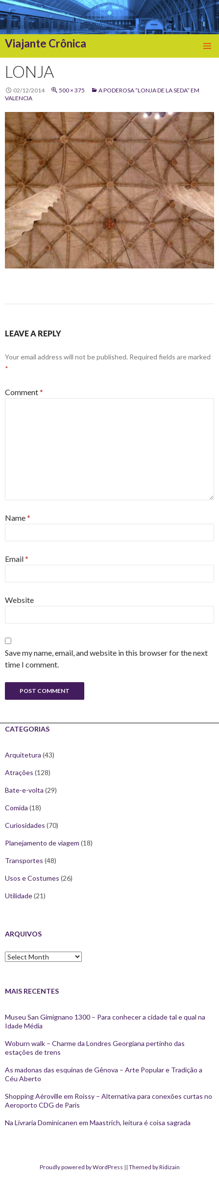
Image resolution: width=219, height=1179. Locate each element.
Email (16, 558)
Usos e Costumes (32, 878)
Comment (24, 392)
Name (17, 517)
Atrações (19, 772)
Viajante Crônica (45, 43)
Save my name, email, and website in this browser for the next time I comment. (106, 658)
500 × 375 (72, 90)
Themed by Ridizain (154, 1167)
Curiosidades (25, 825)
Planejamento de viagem (42, 843)
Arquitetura (23, 755)
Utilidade (18, 895)
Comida (16, 807)
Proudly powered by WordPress (81, 1167)
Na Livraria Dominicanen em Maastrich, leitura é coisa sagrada (98, 1122)
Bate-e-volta (24, 790)
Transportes (24, 860)
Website (19, 599)
